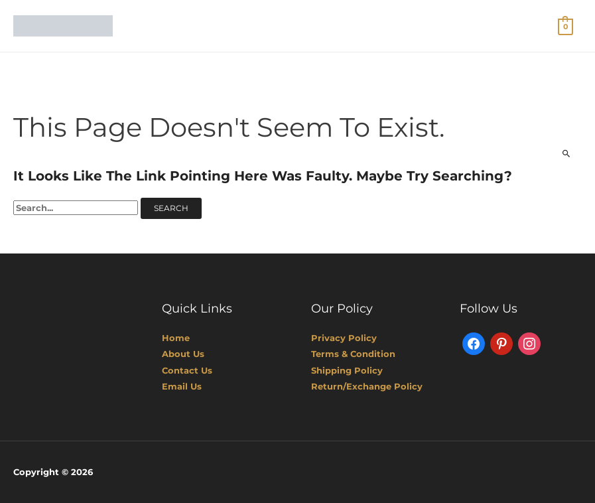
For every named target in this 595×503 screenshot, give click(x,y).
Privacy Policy (344, 337)
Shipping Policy (347, 370)
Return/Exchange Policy (367, 386)
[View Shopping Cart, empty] (565, 26)
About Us (183, 353)
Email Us (182, 386)
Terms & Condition (353, 353)
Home (176, 337)
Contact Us (187, 370)
